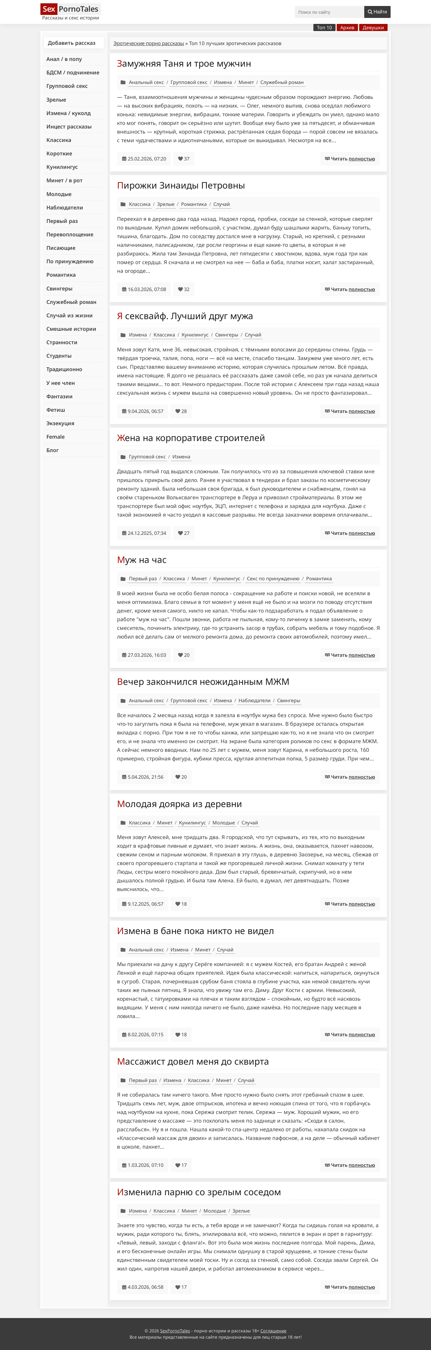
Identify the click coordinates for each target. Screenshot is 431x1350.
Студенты (59, 355)
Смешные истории (71, 328)
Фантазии (59, 396)
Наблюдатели (64, 207)
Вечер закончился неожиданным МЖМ (203, 681)
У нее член (60, 382)
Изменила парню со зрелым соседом (199, 1192)
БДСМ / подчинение (72, 72)
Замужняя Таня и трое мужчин (184, 63)
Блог (52, 450)
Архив (347, 27)
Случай (221, 204)
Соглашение (273, 1331)
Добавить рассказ (71, 42)
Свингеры (59, 288)
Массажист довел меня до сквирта (193, 1061)
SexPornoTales (175, 1331)
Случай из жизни (69, 315)
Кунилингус (62, 166)
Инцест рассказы (69, 126)
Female (55, 436)
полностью (362, 158)
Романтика (61, 274)
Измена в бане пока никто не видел (195, 931)
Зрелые (56, 99)
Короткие (59, 153)
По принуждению (70, 261)
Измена (223, 82)
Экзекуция (60, 423)
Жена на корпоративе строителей (191, 437)
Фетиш (55, 409)
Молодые (59, 194)
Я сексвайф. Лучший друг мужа (185, 316)
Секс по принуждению (273, 578)
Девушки (373, 27)
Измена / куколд (68, 113)
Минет (246, 82)
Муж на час (142, 559)
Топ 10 (324, 27)
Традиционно (64, 369)
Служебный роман (71, 301)
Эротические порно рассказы (148, 43)
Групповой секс (67, 85)
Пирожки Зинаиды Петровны (181, 185)
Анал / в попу (64, 58)
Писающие (60, 247)
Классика (58, 139)
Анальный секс (146, 82)
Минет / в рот (64, 180)
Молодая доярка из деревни (179, 804)
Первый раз (62, 220)
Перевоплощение (69, 234)
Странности (62, 342)
